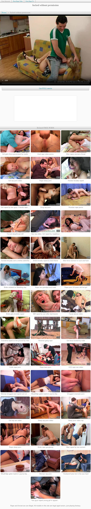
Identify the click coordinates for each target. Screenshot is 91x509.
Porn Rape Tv (30, 1)
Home (4, 13)
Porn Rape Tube (18, 1)
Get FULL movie (45, 88)
